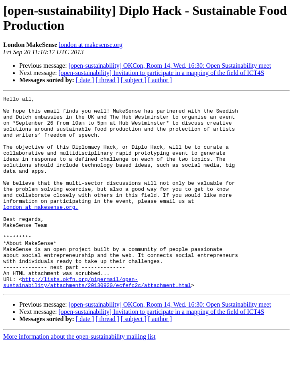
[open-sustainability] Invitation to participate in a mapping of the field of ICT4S (161, 72)
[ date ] (85, 80)
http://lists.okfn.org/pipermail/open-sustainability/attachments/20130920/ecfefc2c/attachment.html (97, 320)
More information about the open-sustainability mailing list (79, 375)
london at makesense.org (90, 44)
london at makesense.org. (40, 229)
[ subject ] (133, 80)
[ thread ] (107, 80)
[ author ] (160, 80)
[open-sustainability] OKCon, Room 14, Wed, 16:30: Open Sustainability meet (170, 65)
